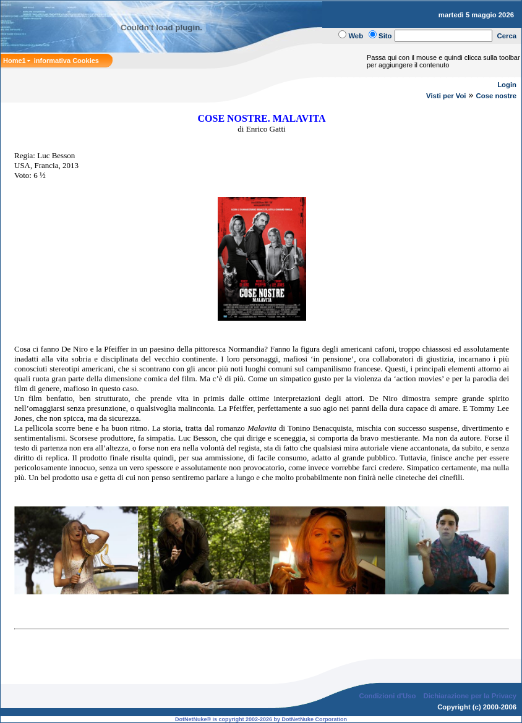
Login (506, 84)
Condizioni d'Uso (387, 696)
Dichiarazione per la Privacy (470, 696)
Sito (385, 36)
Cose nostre (496, 95)
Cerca (507, 36)
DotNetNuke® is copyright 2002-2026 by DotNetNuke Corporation (261, 719)
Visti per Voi (446, 95)
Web (355, 36)
